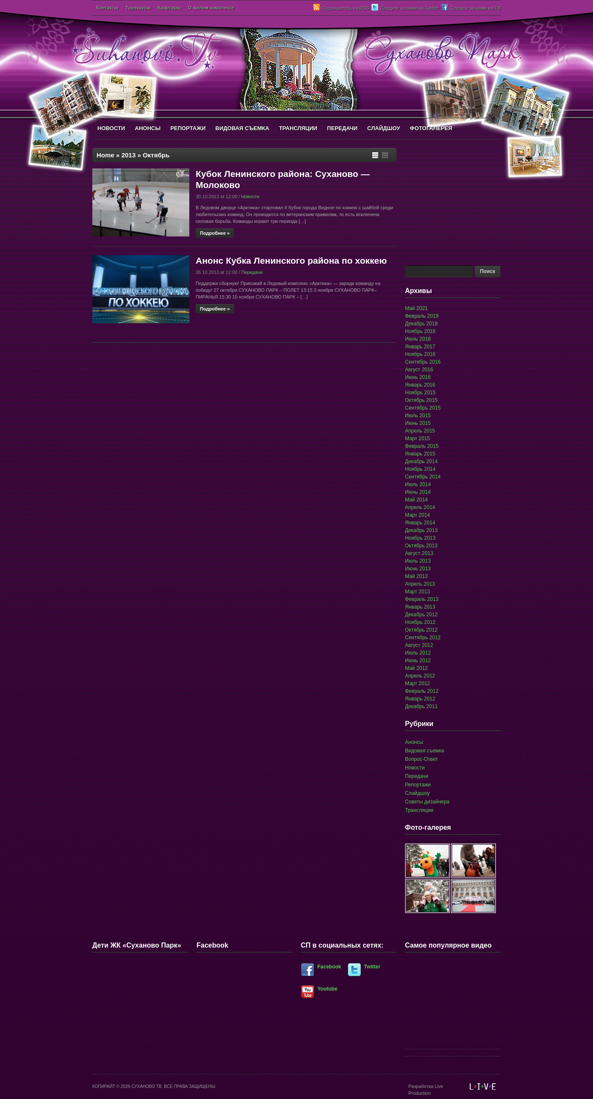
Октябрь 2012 (421, 630)
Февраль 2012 (422, 691)
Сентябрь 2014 (423, 477)
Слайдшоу (417, 793)
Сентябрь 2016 (423, 362)
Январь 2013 (420, 607)
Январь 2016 (420, 385)
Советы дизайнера (427, 802)
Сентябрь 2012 (423, 638)
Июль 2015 (418, 416)
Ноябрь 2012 (420, 622)
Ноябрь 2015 (420, 393)
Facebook (329, 967)
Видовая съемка (424, 751)
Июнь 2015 (418, 423)
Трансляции (419, 810)
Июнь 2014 (418, 492)
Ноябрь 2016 (420, 354)
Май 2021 (416, 308)
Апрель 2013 (420, 584)
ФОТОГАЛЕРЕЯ (431, 128)
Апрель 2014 (420, 507)
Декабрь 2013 (421, 530)
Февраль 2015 (422, 446)
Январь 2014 (420, 523)
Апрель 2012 (420, 676)
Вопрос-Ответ (421, 759)
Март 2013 (417, 592)
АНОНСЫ (147, 128)
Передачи (251, 272)
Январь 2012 (420, 699)
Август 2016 (419, 370)
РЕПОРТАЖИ (187, 128)
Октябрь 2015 (421, 400)
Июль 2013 (418, 561)
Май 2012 (416, 668)
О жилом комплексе (211, 7)
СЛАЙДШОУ (383, 128)
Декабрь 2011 (421, 706)
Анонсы (414, 742)
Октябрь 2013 (421, 546)
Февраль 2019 (422, 316)
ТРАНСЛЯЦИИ (298, 128)
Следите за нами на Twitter (409, 8)
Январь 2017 (420, 347)
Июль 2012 (418, 653)
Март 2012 (417, 683)
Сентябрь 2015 (423, 408)
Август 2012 (419, 645)
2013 (128, 155)
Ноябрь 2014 (420, 469)
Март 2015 (417, 438)
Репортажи (418, 785)
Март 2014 (417, 515)
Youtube (327, 989)
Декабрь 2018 (421, 324)
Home (105, 155)
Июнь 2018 (418, 339)
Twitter (372, 967)
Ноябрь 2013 (420, 538)
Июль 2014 (418, 484)
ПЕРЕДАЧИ (342, 128)
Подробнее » (215, 233)
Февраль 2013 (422, 599)
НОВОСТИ (111, 128)
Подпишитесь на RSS (345, 8)
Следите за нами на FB (475, 8)
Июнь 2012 (418, 660)
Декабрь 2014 (421, 461)
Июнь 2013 (418, 569)
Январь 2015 (420, 454)
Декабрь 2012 (421, 615)
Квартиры (169, 7)
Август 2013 (419, 553)
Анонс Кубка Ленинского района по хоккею (291, 260)
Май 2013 (416, 576)
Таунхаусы (138, 7)
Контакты (107, 7)
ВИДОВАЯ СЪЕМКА (242, 128)
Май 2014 (416, 500)
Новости (250, 196)
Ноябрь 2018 (420, 331)
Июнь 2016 (418, 377)
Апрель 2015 (420, 431)
